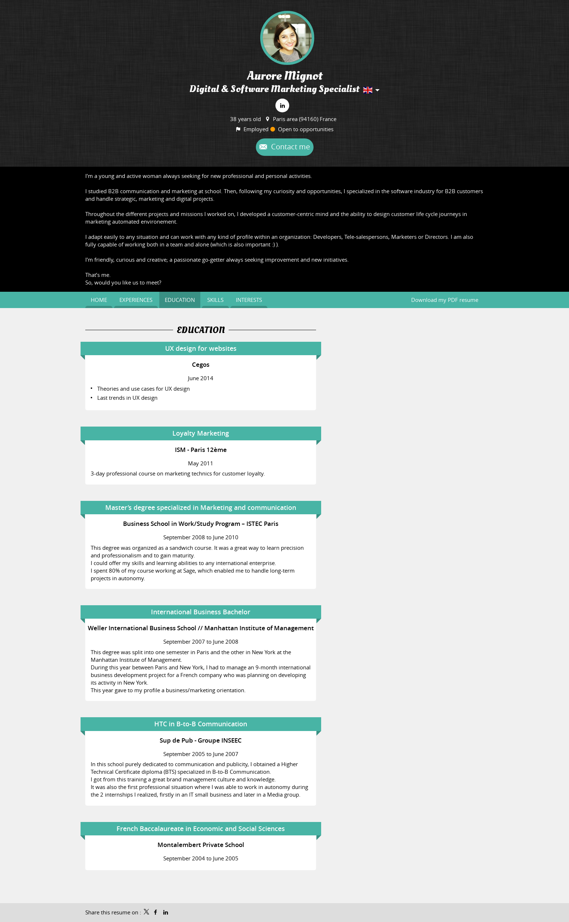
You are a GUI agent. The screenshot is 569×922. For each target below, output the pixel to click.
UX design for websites (201, 348)
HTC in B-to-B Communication (200, 723)
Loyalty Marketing (200, 433)
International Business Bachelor (200, 611)
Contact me (289, 146)
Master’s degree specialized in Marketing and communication (200, 507)
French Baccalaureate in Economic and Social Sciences (200, 828)
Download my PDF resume (444, 299)
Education (201, 330)
